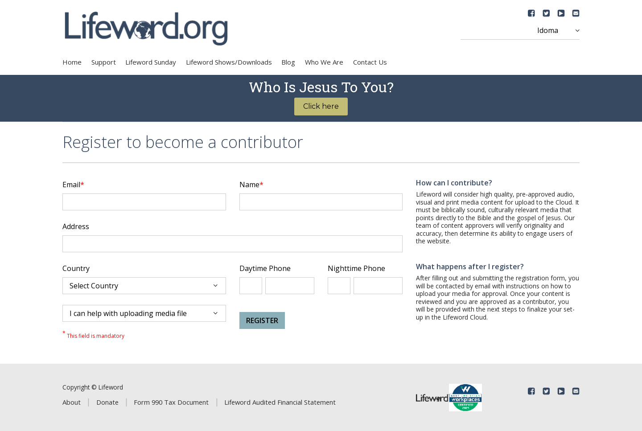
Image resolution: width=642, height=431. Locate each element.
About (71, 402)
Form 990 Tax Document (171, 402)
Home (72, 61)
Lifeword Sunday (150, 61)
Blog (288, 61)
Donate (107, 402)
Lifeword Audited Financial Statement (280, 402)
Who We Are (324, 61)
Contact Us (370, 61)
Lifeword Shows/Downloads (229, 61)
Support (103, 61)
